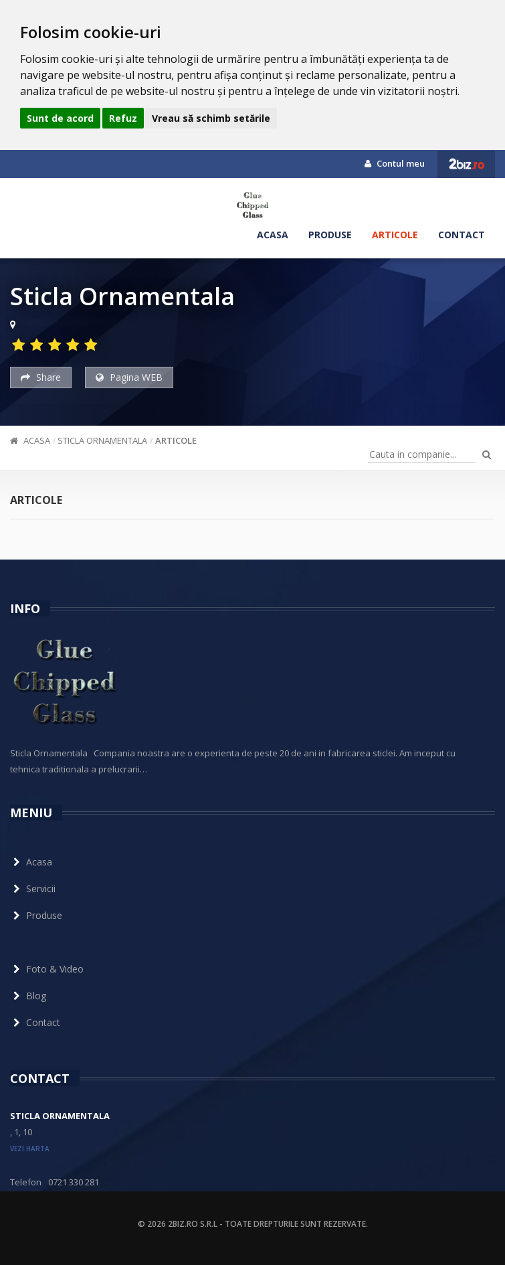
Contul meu (395, 163)
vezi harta (29, 1148)
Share (41, 377)
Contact (461, 234)
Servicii (33, 888)
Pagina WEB (129, 377)
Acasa (272, 234)
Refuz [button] (123, 118)
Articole (395, 234)
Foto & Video (47, 968)
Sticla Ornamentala (102, 440)
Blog (28, 995)
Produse (330, 234)
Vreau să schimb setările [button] (211, 118)
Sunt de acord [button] (60, 118)
